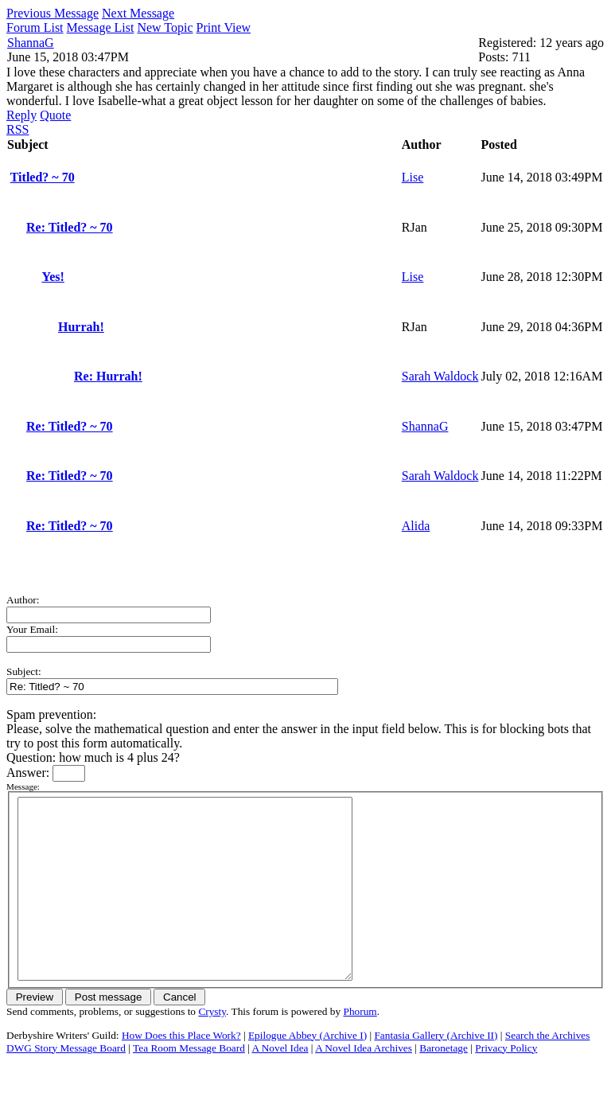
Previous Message (52, 13)
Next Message (138, 13)
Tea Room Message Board (189, 1084)
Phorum (360, 1047)
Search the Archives (547, 1071)
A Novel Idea (279, 1084)
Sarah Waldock (440, 376)
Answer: (29, 772)
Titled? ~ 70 (42, 177)
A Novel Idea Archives (363, 1084)
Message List (100, 27)
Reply (21, 115)
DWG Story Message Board (66, 1084)
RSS (17, 129)
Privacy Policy (506, 1084)
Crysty (212, 1047)
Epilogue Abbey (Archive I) (307, 1071)
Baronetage (443, 1084)
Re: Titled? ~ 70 (69, 227)
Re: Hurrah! (108, 376)
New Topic (165, 27)
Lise (413, 177)
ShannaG (30, 42)
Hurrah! (81, 327)
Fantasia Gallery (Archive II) (435, 1071)
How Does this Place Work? (181, 1071)
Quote (55, 115)
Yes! (52, 276)
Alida (416, 526)
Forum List (35, 27)
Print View (224, 27)
